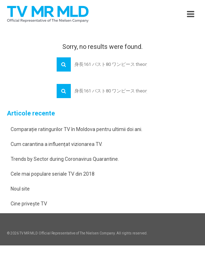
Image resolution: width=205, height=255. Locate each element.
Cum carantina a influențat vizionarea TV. (56, 144)
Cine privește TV (29, 203)
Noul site (20, 189)
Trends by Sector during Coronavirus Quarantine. (65, 159)
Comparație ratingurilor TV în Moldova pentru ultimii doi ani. (76, 129)
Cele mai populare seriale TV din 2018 (53, 174)
